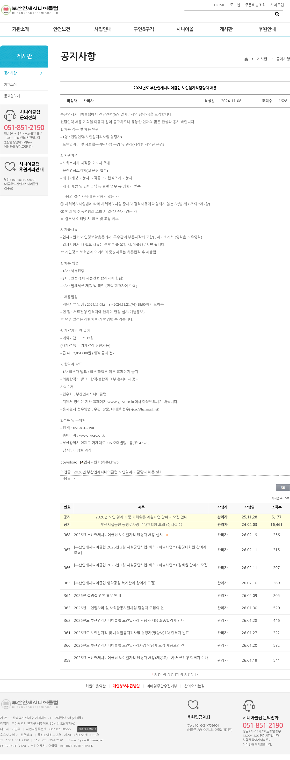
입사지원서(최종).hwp (99, 462)
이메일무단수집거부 (162, 686)
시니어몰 (184, 29)
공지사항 (10, 73)
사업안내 (102, 29)
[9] (185, 674)
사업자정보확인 (87, 729)
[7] (177, 674)
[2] (155, 674)
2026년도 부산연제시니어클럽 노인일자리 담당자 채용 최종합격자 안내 (129, 620)
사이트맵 (277, 5)
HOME (219, 5)
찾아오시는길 (194, 686)
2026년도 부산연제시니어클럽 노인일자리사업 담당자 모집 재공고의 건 (129, 645)
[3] (160, 674)
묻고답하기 (12, 96)
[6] (172, 674)
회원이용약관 (95, 686)
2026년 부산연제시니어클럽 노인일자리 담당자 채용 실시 (118, 472)
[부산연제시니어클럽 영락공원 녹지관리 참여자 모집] (115, 583)
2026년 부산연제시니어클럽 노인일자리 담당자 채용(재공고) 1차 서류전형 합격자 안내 (141, 658)
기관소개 (20, 29)
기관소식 (10, 84)
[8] (181, 674)
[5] (168, 674)
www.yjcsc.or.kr (121, 401)
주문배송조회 (255, 5)
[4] (164, 674)
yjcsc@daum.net (91, 740)
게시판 (225, 29)
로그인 (235, 5)
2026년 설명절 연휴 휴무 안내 (98, 595)
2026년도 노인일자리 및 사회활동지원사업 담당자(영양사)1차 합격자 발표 (132, 633)
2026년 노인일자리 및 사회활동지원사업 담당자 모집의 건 (119, 608)
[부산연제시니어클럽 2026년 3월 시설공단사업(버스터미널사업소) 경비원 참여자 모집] (141, 565)
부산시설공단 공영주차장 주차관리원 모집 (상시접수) (141, 524)
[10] (190, 674)
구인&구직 (144, 29)
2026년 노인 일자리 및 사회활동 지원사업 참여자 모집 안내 (141, 517)
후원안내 (267, 29)
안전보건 (61, 29)
